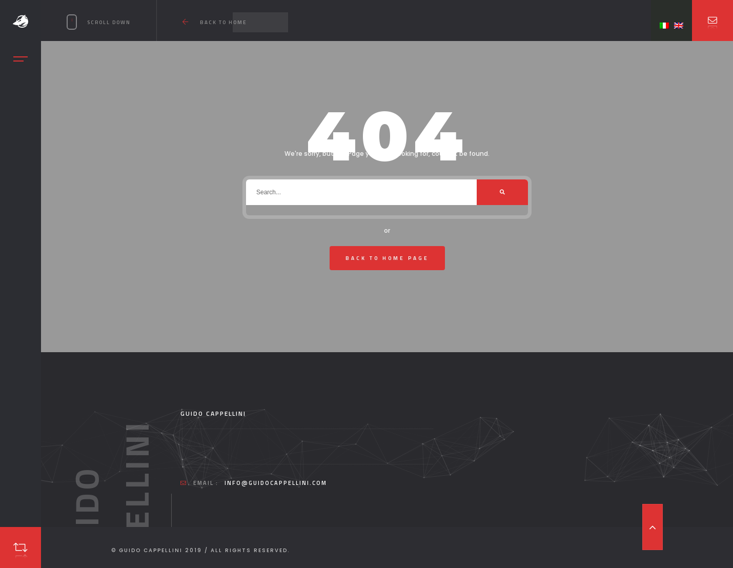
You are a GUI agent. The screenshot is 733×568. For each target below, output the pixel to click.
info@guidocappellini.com (276, 483)
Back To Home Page (387, 258)
